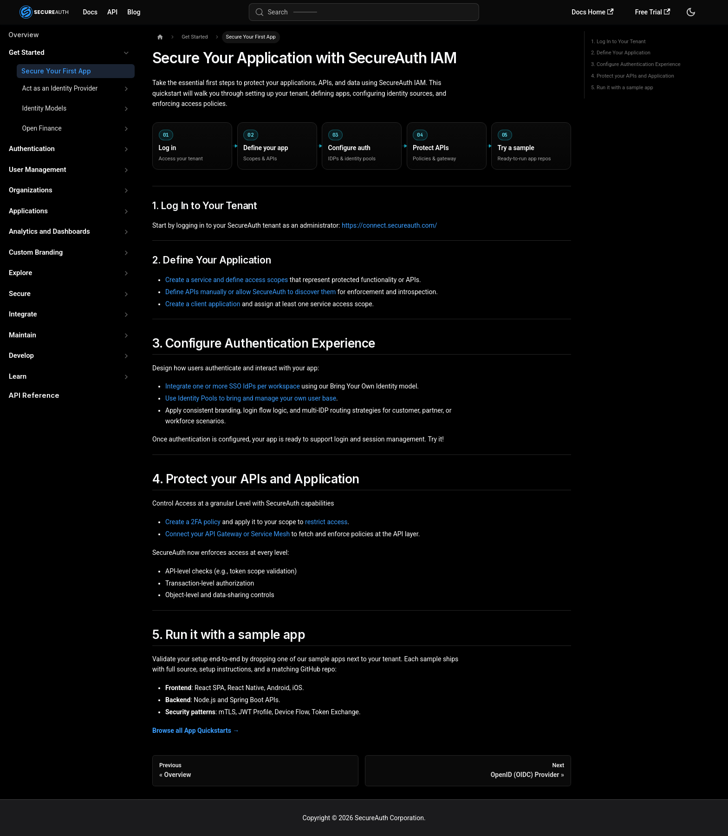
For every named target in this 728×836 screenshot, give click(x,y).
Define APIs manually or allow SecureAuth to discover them (250, 292)
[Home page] (160, 37)
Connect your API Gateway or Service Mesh (227, 534)
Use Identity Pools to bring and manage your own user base (250, 398)
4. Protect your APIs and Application (632, 76)
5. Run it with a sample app (622, 88)
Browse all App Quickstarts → (195, 730)
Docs (90, 12)
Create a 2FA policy (193, 522)
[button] (69, 52)
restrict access (326, 522)
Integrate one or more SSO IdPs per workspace (232, 386)
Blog (133, 12)
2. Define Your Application (620, 53)
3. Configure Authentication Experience (636, 64)
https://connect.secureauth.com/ (389, 225)
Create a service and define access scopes (226, 279)
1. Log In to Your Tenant (618, 42)
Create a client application (202, 304)
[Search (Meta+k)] (364, 12)
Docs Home (592, 12)
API (112, 12)
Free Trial (652, 12)
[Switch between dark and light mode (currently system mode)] (690, 12)
